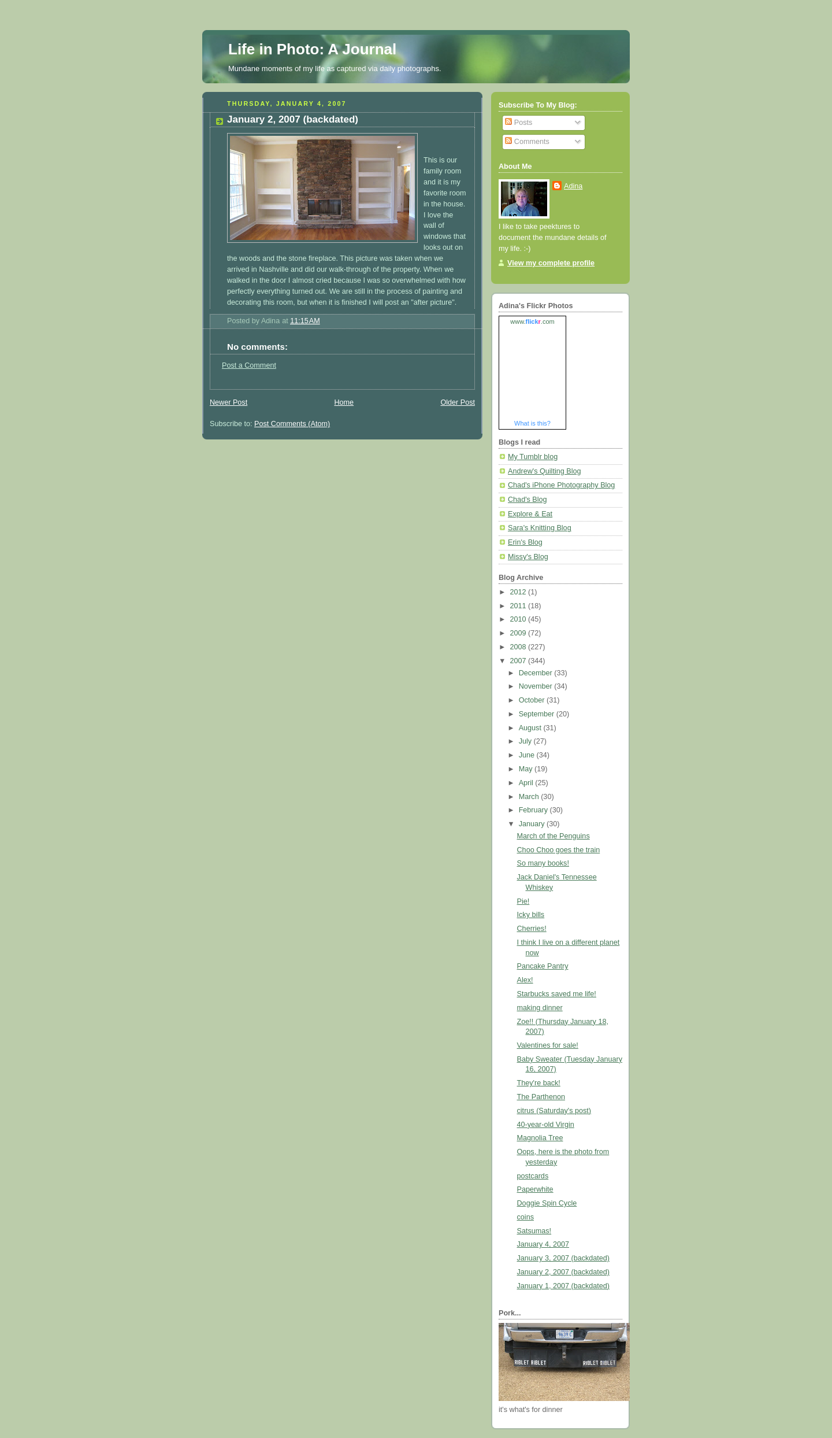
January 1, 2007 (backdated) (563, 1286)
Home (344, 402)
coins (525, 1217)
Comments (527, 142)
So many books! (543, 863)
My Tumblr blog (533, 457)
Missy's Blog (528, 557)
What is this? (532, 423)
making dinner (540, 1008)
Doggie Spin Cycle (547, 1203)
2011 (519, 606)
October (533, 700)
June (528, 755)
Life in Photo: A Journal (312, 49)
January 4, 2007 (543, 1244)
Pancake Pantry (543, 966)
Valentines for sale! (547, 1045)
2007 (519, 661)
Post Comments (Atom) (292, 424)
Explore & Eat (530, 514)
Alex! (525, 980)
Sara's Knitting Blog (539, 528)
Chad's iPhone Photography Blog (561, 485)
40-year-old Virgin (545, 1125)
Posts (518, 123)
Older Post (457, 402)
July (526, 741)
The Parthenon (541, 1097)
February (534, 810)
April (527, 783)
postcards (533, 1176)
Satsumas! (534, 1231)
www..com (532, 321)
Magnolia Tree (540, 1138)
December (537, 673)
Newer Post (228, 402)
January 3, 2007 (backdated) (563, 1258)
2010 (519, 619)
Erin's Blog (525, 542)
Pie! (523, 901)
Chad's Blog (527, 500)
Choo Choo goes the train (558, 850)
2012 (519, 592)
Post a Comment (249, 365)
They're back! (538, 1083)
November (537, 686)
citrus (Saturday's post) (554, 1111)
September (537, 714)
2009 (519, 633)
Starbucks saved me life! (556, 994)
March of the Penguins (553, 836)
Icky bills (531, 915)
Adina (573, 186)
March (530, 797)
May (526, 769)
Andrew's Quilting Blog (544, 471)
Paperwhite (535, 1189)
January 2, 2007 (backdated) (563, 1272)
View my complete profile (551, 263)
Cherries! (532, 929)
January (533, 824)
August (531, 728)
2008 (519, 647)
